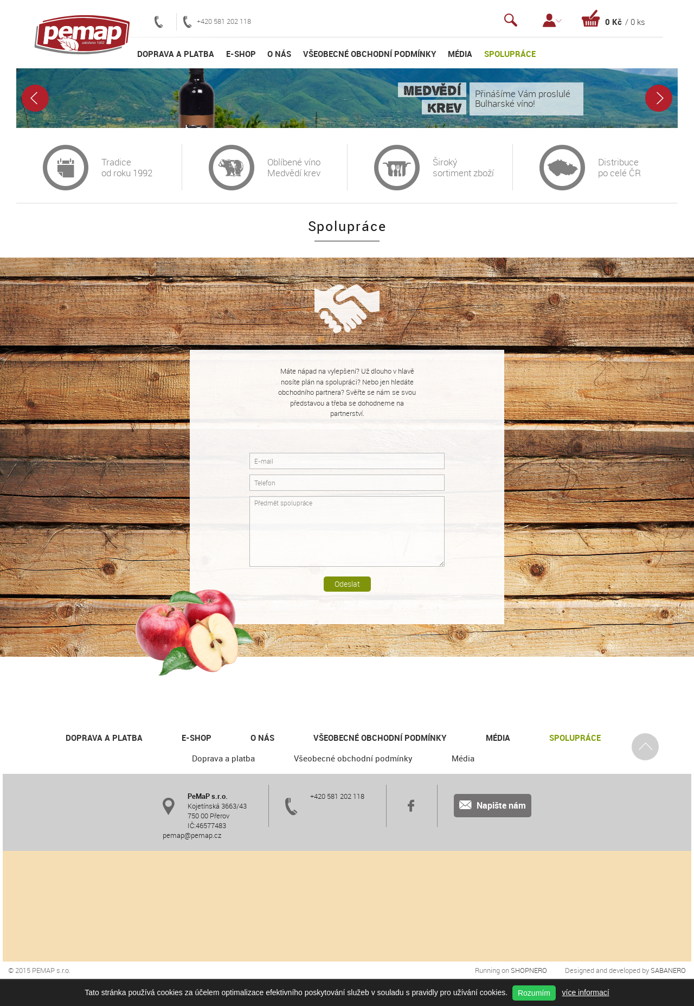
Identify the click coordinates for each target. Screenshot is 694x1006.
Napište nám (492, 805)
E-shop (241, 53)
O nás (279, 53)
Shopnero (529, 970)
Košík (613, 18)
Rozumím (534, 993)
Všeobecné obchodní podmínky (369, 53)
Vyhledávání (510, 20)
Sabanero (668, 970)
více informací (585, 992)
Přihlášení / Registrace (552, 20)
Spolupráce (510, 53)
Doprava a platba (175, 53)
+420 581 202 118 (217, 22)
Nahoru (645, 746)
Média (460, 53)
